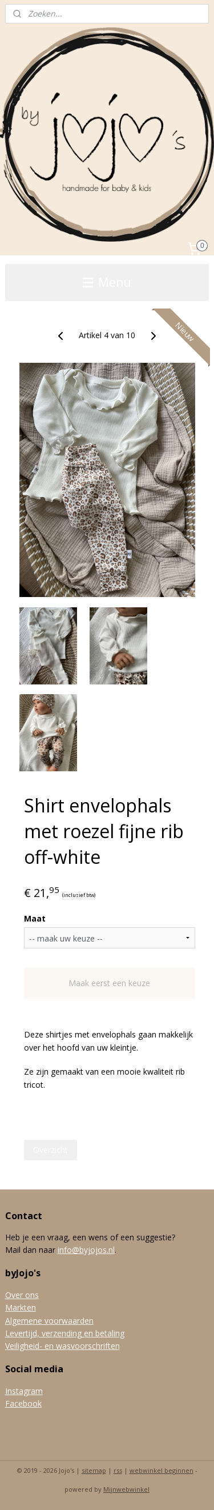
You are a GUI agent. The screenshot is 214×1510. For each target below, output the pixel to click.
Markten (20, 1307)
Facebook (23, 1403)
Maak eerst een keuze (109, 983)
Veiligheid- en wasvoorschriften (62, 1345)
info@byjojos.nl (86, 1249)
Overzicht (50, 1149)
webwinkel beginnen (161, 1470)
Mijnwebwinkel (126, 1489)
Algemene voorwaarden (49, 1320)
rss (118, 1470)
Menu (107, 282)
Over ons (22, 1294)
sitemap (94, 1470)
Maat (35, 918)
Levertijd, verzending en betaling (64, 1333)
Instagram (24, 1390)
